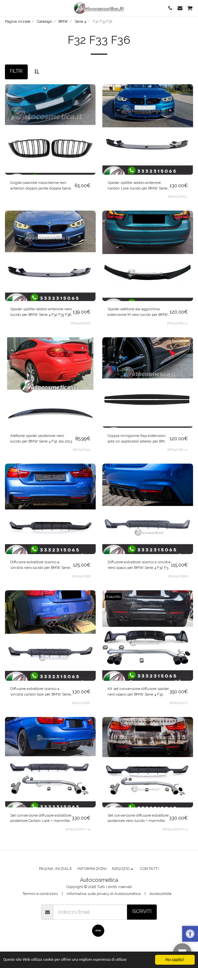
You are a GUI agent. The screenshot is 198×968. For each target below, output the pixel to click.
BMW (63, 21)
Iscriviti (141, 911)
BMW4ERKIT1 (178, 703)
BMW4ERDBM (178, 576)
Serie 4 (80, 21)
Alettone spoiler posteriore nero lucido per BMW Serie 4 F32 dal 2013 (41, 438)
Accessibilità (160, 893)
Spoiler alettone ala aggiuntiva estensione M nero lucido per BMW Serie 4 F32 (138, 312)
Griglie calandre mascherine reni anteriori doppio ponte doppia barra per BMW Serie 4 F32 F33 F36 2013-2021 (40, 185)
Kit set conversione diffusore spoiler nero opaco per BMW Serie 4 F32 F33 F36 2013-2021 (138, 691)
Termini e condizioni (40, 893)
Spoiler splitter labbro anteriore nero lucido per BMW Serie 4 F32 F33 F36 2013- (41, 312)
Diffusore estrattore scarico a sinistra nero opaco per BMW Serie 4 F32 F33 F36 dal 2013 (139, 565)
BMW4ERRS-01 (177, 323)
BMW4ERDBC (81, 703)
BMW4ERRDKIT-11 (175, 829)
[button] (7, 8)
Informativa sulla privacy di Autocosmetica (104, 893)
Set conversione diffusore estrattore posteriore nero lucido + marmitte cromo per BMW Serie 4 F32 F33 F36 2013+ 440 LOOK (138, 818)
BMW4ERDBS (81, 576)
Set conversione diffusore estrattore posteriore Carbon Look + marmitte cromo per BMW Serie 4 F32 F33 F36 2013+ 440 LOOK (40, 818)
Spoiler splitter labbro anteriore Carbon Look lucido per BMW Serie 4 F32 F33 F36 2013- (137, 185)
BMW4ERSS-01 (177, 449)
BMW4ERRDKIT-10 (77, 829)
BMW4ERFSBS (80, 323)
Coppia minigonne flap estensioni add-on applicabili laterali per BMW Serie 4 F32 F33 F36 (138, 438)
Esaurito (113, 596)
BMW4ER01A (81, 449)
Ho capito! (174, 959)
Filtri (16, 71)
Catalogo (44, 21)
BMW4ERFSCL (178, 196)
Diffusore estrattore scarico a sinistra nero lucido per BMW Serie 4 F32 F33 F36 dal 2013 (41, 565)
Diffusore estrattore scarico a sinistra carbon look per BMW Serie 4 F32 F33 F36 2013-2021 (40, 691)
